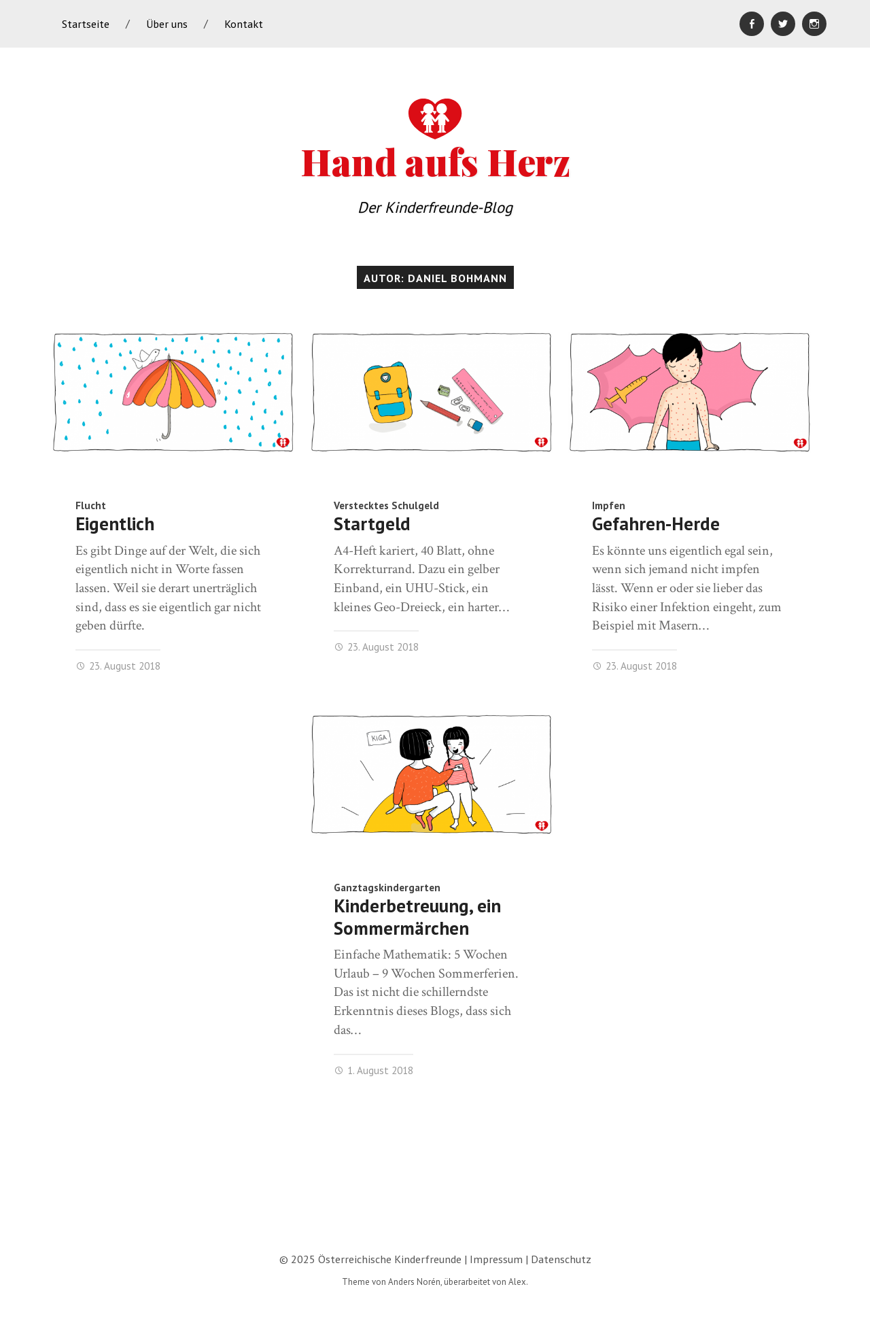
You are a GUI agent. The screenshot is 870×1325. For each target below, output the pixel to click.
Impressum (496, 1259)
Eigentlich (114, 523)
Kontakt (243, 24)
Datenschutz (561, 1259)
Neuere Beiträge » (779, 1169)
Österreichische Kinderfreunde (390, 1259)
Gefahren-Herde (656, 523)
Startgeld (372, 523)
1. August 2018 (373, 1070)
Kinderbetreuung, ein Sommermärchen (417, 916)
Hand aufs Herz (435, 139)
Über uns (167, 24)
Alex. (518, 1282)
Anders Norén (414, 1282)
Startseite (85, 24)
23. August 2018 (117, 665)
